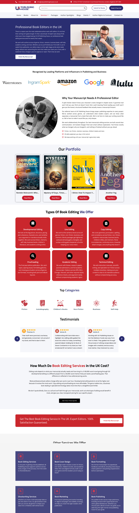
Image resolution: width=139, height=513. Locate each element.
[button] (17, 177)
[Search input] (62, 8)
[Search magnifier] (85, 8)
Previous (17, 338)
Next (121, 338)
